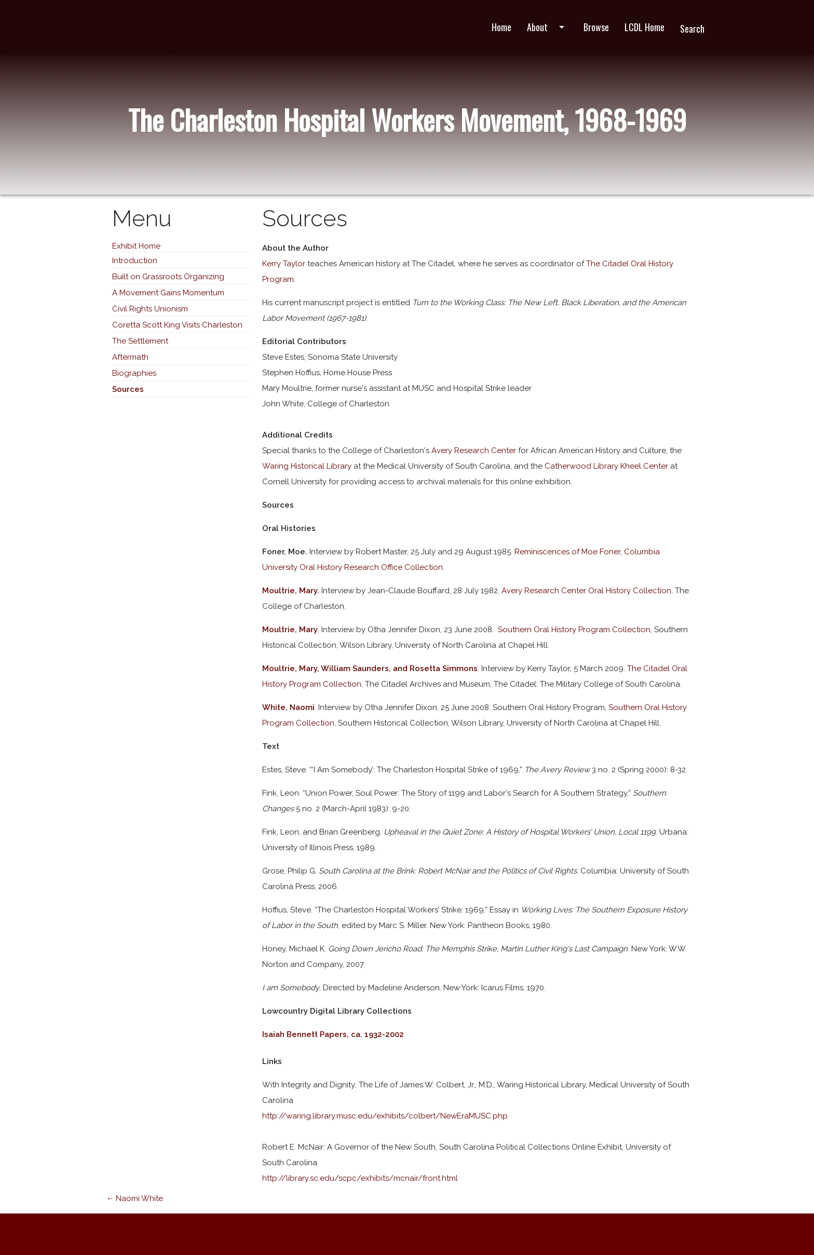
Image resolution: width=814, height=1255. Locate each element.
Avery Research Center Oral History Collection (586, 590)
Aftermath (130, 357)
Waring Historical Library (306, 466)
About (547, 27)
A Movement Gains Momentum (168, 292)
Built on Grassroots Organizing (168, 276)
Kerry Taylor (283, 263)
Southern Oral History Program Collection (573, 629)
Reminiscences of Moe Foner (567, 551)
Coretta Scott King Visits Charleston (177, 325)
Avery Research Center (474, 450)
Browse (596, 27)
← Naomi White (134, 1198)
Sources (128, 389)
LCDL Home (644, 27)
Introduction (134, 260)
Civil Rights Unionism (150, 308)
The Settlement (140, 341)
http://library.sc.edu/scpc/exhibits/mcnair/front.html (360, 1178)
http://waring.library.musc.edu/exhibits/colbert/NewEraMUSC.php (385, 1116)
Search (692, 28)
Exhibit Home (136, 246)
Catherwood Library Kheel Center (607, 466)
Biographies (134, 373)
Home (501, 27)
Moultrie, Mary (289, 590)
